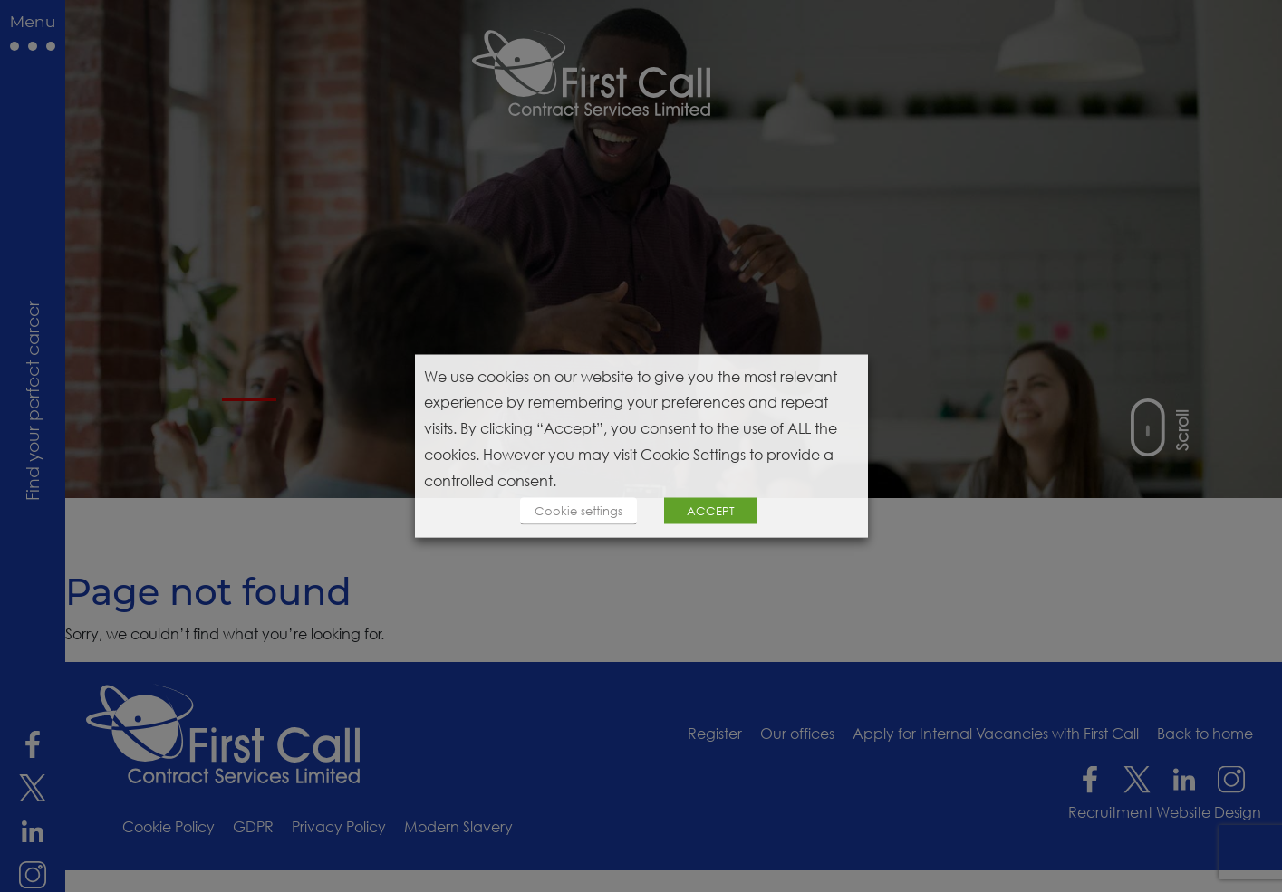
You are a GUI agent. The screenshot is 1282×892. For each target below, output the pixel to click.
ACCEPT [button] (711, 511)
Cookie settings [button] (578, 511)
